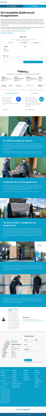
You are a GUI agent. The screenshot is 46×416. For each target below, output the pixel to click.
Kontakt (36, 370)
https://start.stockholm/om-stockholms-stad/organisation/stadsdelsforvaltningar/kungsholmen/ (34, 320)
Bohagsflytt (14, 379)
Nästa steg (27, 61)
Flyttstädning (14, 377)
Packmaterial (37, 385)
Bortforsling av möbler (16, 387)
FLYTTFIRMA (12, 6)
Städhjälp (25, 370)
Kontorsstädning (26, 379)
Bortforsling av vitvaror (16, 385)
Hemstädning (25, 372)
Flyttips (36, 387)
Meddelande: (27, 349)
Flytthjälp (14, 370)
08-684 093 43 (13, 349)
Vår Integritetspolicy (38, 381)
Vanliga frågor (37, 379)
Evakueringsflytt (15, 381)
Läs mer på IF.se (5, 109)
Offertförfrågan (37, 372)
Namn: (25, 339)
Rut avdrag (37, 377)
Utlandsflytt (14, 376)
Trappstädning (26, 376)
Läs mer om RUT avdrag (29, 109)
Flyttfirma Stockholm (21, 30)
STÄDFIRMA (34, 6)
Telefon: (36, 339)
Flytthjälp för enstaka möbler (17, 383)
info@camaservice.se (14, 350)
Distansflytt (14, 374)
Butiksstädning (26, 377)
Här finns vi (37, 374)
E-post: (25, 344)
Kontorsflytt (14, 372)
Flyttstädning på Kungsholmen (7, 32)
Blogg (36, 376)
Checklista (37, 383)
